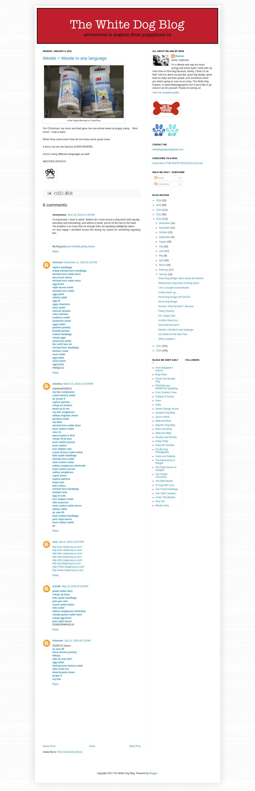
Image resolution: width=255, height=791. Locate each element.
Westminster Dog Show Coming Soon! (178, 283)
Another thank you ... (169, 320)
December (165, 223)
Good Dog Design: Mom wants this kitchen (181, 278)
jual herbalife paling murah (81, 246)
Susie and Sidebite (165, 456)
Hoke (158, 400)
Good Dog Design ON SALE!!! (174, 297)
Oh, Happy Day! (166, 315)
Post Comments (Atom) (69, 752)
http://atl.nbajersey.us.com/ (66, 563)
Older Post (134, 746)
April (161, 260)
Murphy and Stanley (166, 437)
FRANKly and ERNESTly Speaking (166, 387)
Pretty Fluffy (161, 441)
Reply (55, 251)
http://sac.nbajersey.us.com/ (67, 547)
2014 (159, 209)
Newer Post (49, 746)
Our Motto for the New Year (172, 334)
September (165, 237)
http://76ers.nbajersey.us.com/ (68, 566)
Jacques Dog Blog (165, 412)
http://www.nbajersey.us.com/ (67, 570)
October (163, 232)
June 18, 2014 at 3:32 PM (80, 214)
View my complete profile (165, 92)
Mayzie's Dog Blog (165, 425)
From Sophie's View (166, 392)
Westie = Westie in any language (75, 58)
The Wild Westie (164, 481)
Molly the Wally (163, 433)
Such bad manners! (168, 325)
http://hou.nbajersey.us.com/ (67, 550)
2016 (159, 200)
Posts (159, 178)
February (164, 269)
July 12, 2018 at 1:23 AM (77, 640)
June (162, 251)
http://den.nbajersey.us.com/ (67, 553)
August (163, 241)
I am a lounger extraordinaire (173, 287)
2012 (159, 219)
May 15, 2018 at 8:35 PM (75, 586)
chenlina (57, 383)
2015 (159, 205)
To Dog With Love (164, 485)
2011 (159, 346)
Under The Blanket (165, 497)
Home (92, 746)
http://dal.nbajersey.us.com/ (66, 556)
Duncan (179, 56)
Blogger (153, 773)
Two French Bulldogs (166, 489)
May (161, 255)
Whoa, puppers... (167, 338)
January (163, 274)
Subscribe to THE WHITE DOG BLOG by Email (177, 163)
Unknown (57, 262)
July (161, 246)
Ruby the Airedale (164, 445)
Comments (162, 184)
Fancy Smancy (166, 311)
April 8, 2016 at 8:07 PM (71, 542)
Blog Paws (161, 374)
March (162, 265)
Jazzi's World (162, 417)
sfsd (54, 542)
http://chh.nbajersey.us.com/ (67, 560)
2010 (159, 350)
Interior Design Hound (167, 408)
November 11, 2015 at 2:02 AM (80, 262)
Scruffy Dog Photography (162, 451)
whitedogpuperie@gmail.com (167, 149)
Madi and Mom (163, 420)
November (165, 227)
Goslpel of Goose (164, 396)
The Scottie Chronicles (161, 475)
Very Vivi (160, 501)
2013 (159, 214)
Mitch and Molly (163, 429)
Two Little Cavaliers (165, 493)
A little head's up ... (168, 292)
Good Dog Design (167, 301)
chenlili (56, 586)
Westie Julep (162, 505)
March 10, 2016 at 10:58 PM (78, 383)
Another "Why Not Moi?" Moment (175, 306)
